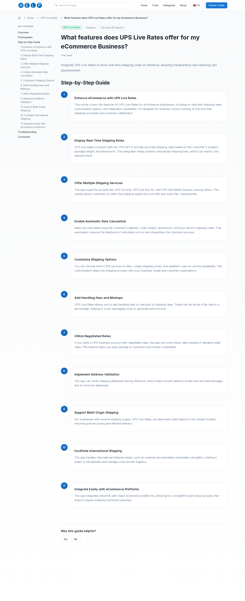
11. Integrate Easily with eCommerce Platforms (33, 125)
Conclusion (24, 136)
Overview (23, 32)
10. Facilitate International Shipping (34, 117)
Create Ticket (217, 5)
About (183, 5)
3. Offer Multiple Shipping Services (34, 65)
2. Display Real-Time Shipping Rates (37, 57)
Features (91, 27)
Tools (155, 5)
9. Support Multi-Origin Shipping (33, 108)
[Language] (198, 5)
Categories (169, 5)
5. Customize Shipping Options (37, 80)
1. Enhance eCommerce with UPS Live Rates (36, 49)
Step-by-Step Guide (29, 42)
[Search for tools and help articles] (93, 5)
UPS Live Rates (49, 17)
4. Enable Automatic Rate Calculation (34, 74)
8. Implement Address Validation (32, 100)
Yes (66, 539)
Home (144, 5)
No (75, 539)
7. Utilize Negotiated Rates (35, 93)
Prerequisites (25, 37)
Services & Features (112, 27)
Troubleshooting (27, 132)
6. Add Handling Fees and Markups (35, 87)
